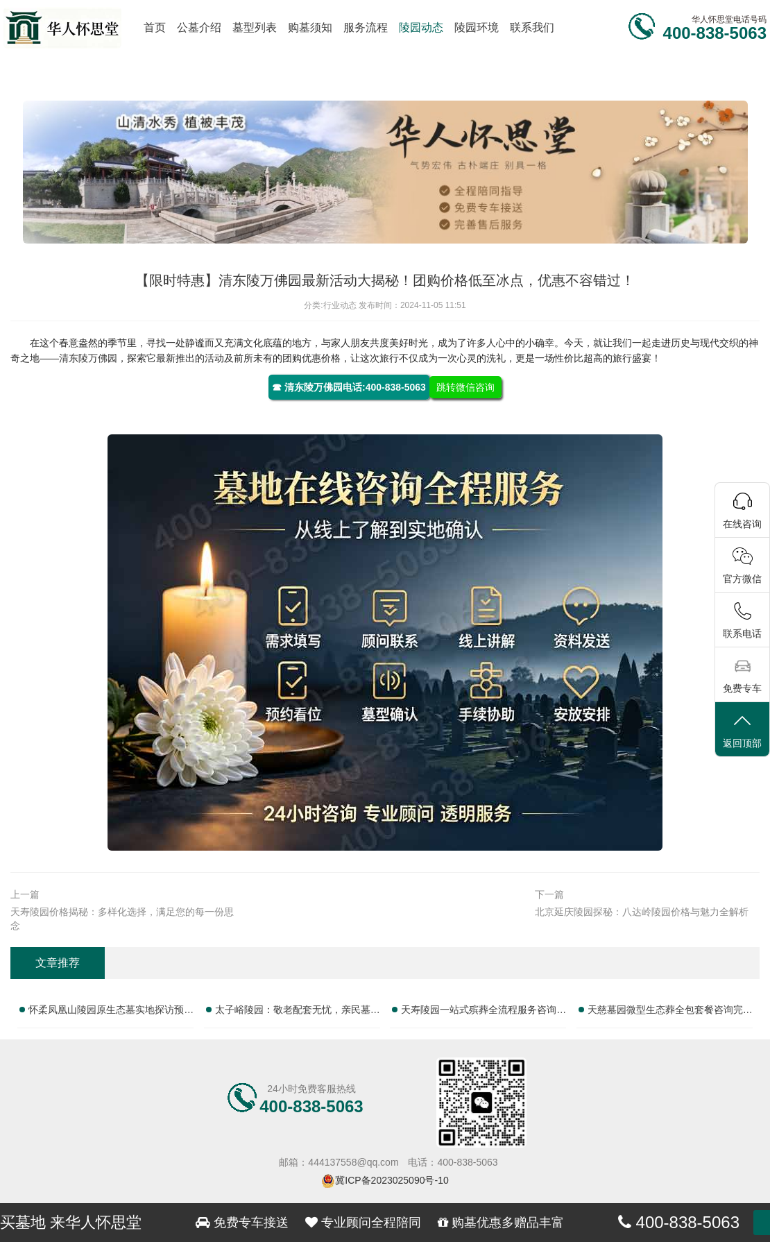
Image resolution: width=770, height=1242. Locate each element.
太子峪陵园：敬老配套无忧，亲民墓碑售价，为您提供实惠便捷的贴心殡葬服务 (297, 1012)
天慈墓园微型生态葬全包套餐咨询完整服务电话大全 (670, 1012)
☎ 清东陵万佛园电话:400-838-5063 (349, 387)
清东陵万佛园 (88, 358)
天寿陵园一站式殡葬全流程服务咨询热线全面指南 (483, 1012)
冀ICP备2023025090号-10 (391, 1180)
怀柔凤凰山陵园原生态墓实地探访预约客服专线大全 (111, 1012)
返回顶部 (742, 730)
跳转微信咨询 (465, 387)
